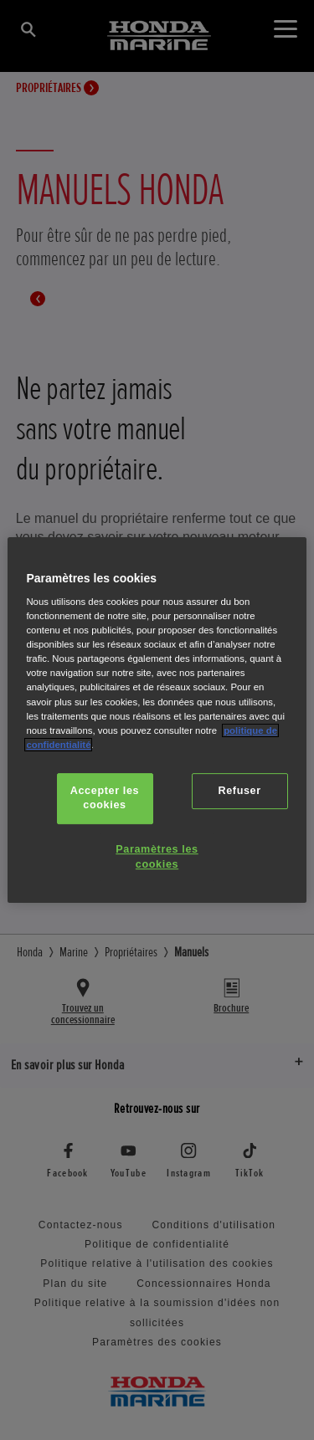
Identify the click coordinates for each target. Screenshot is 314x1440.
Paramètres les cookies (157, 856)
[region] (157, 720)
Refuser (239, 791)
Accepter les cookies (104, 798)
